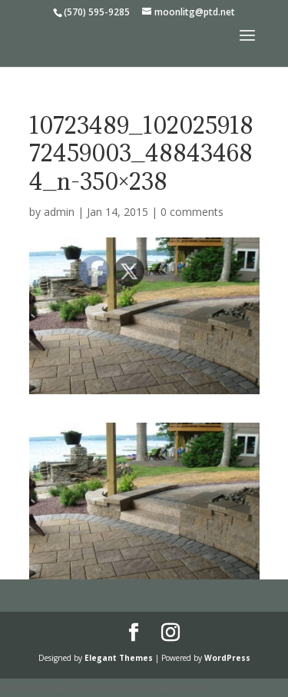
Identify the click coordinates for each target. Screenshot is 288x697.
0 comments (192, 211)
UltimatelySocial (247, 687)
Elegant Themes (118, 657)
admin (59, 211)
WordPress (227, 657)
